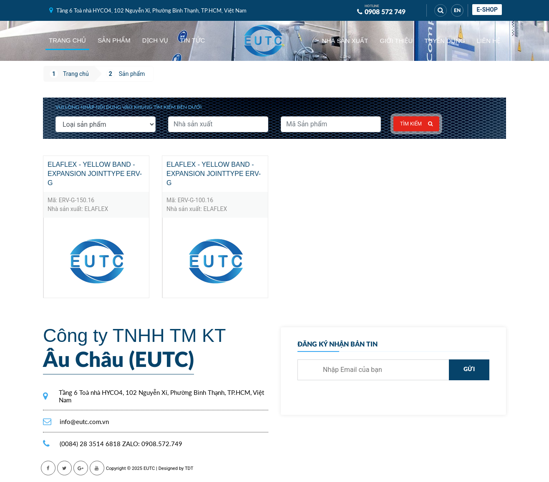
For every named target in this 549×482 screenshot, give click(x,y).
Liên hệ (488, 40)
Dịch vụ (155, 40)
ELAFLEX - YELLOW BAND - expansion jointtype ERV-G (95, 173)
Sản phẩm (114, 40)
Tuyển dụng (444, 40)
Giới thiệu (396, 40)
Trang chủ (67, 40)
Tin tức (192, 40)
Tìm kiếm (416, 124)
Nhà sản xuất (345, 40)
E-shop (487, 9)
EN (457, 10)
